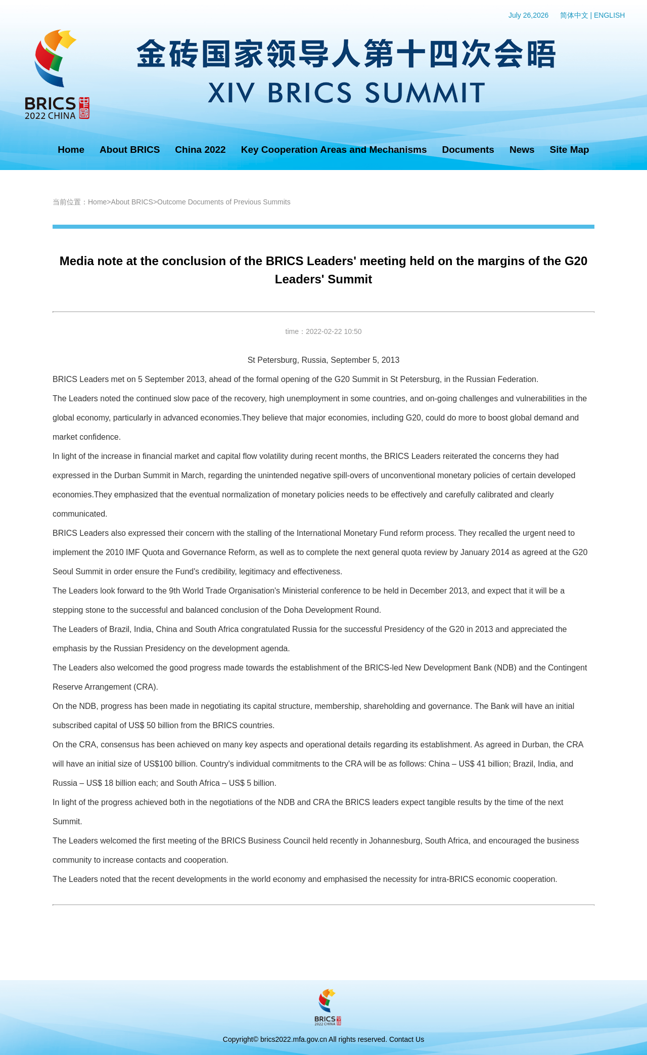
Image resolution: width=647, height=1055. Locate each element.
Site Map (569, 149)
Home (71, 149)
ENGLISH (609, 15)
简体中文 (574, 15)
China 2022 (200, 149)
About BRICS (130, 149)
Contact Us (406, 1039)
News (522, 149)
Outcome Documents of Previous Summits (224, 202)
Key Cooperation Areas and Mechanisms (334, 149)
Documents (468, 149)
